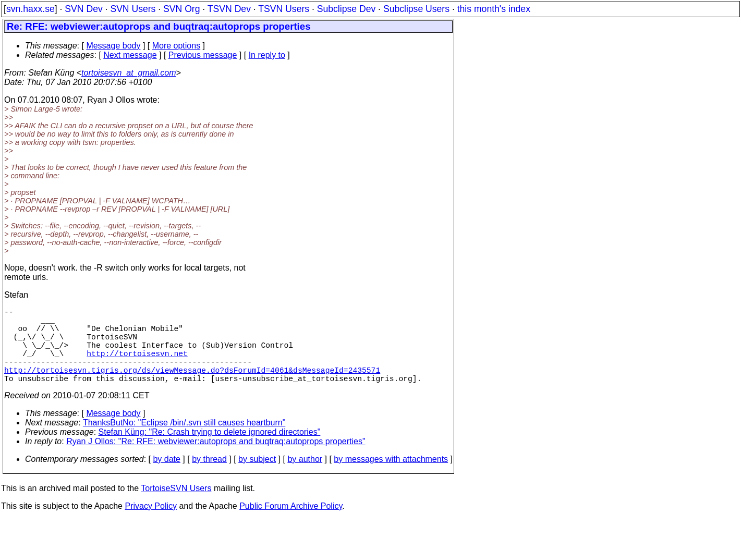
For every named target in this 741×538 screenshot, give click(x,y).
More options (176, 45)
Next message (129, 55)
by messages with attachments (391, 477)
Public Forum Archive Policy (290, 524)
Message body (113, 45)
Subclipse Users (416, 9)
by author (304, 477)
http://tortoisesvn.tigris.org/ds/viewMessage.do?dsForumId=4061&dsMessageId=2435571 (192, 386)
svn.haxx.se (30, 9)
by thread (209, 477)
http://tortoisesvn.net (137, 365)
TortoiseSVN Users (176, 507)
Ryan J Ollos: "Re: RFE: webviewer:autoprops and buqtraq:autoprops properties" (215, 460)
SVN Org (181, 9)
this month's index (493, 9)
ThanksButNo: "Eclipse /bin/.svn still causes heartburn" (184, 441)
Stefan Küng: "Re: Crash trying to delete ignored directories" (210, 450)
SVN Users (132, 9)
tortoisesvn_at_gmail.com (128, 72)
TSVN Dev (229, 9)
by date (166, 477)
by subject (257, 477)
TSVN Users (283, 9)
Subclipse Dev (346, 9)
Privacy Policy (151, 524)
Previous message (202, 55)
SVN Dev (83, 9)
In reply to (267, 55)
